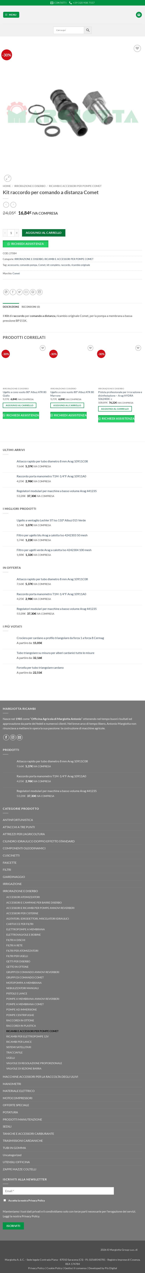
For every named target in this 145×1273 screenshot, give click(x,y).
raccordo (65, 264)
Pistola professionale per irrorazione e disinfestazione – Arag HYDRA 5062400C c (120, 395)
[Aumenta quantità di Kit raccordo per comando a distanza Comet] (17, 233)
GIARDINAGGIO (14, 876)
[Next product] (6, 205)
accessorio (13, 264)
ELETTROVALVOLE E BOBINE (23, 934)
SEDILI (7, 1126)
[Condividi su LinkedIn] (39, 292)
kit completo (53, 264)
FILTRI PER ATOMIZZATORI (22, 950)
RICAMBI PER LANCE (19, 1041)
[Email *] (58, 1190)
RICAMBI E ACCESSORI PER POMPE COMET (75, 186)
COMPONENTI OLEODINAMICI (24, 848)
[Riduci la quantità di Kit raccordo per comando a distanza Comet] (5, 233)
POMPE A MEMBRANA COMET (25, 1004)
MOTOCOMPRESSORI (17, 1098)
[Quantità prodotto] (11, 233)
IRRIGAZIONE (12, 883)
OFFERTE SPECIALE (16, 1105)
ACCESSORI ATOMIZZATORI (23, 897)
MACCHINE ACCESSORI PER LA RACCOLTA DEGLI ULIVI (40, 1076)
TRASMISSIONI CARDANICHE (23, 1140)
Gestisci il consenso (75, 1268)
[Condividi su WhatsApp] (6, 292)
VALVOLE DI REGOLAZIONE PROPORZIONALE (34, 1063)
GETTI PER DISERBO (18, 961)
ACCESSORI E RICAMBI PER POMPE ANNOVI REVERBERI (40, 907)
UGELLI (10, 1057)
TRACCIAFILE (14, 1052)
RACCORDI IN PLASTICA (21, 1025)
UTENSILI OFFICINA (16, 1162)
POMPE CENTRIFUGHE (20, 1015)
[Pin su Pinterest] (33, 292)
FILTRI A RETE (14, 945)
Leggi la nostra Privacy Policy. (21, 1216)
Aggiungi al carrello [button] (20, 405)
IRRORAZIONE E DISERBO (29, 186)
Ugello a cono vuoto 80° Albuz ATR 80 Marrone (72, 393)
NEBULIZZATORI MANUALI (22, 988)
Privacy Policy (36, 1268)
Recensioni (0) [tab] (31, 306)
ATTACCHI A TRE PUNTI (19, 827)
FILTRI (7, 869)
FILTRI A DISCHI (15, 940)
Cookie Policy (54, 1268)
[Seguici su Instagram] (13, 737)
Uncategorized (12, 1155)
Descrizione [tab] (11, 306)
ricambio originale (80, 264)
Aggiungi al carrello (44, 232)
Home (7, 186)
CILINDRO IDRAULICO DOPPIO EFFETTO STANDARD (39, 841)
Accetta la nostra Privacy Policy (24, 1200)
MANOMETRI (12, 1084)
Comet (42, 264)
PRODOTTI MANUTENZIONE (22, 1119)
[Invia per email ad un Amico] (26, 292)
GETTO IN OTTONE (17, 966)
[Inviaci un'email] (19, 737)
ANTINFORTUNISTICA (18, 820)
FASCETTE (9, 862)
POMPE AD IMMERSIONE (21, 1009)
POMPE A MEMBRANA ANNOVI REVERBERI (32, 998)
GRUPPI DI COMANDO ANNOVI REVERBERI (32, 972)
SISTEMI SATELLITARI (18, 1047)
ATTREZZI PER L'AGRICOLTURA (24, 834)
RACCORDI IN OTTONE (20, 1020)
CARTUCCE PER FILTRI (19, 923)
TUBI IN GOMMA (14, 1147)
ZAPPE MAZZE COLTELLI (19, 1169)
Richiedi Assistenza (27, 243)
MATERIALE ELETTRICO (19, 1091)
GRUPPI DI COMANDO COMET (25, 977)
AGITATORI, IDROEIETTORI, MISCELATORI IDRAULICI (37, 918)
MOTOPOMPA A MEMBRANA (24, 982)
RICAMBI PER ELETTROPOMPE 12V (27, 1036)
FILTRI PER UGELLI (17, 956)
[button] (11, 15)
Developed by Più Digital (103, 1268)
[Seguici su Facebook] (6, 737)
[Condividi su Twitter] (19, 292)
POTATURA (10, 1112)
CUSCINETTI (11, 855)
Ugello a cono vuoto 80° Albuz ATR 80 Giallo (24, 393)
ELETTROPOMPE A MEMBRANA (25, 929)
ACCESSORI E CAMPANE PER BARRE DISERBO (34, 902)
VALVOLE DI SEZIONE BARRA (23, 1068)
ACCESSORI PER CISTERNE (22, 913)
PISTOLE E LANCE (16, 993)
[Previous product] (13, 205)
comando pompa (28, 264)
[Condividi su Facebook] (13, 292)
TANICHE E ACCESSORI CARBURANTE (28, 1133)
